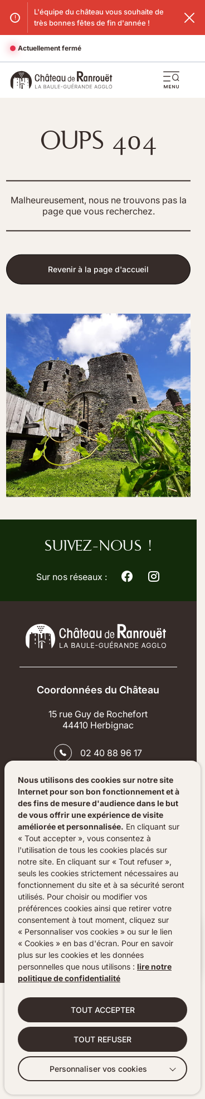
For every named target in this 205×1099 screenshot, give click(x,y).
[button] (171, 80)
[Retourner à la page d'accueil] (98, 636)
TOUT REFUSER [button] (102, 1039)
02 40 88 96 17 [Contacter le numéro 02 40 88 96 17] (111, 752)
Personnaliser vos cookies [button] (98, 1068)
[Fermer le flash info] (189, 17)
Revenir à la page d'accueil (98, 271)
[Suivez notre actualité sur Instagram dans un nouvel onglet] (153, 576)
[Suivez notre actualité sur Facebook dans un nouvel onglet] (127, 576)
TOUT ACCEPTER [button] (103, 1010)
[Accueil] (61, 80)
